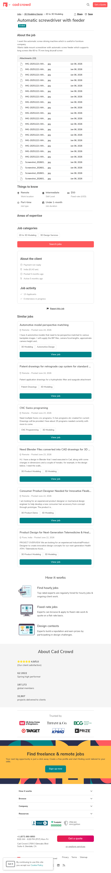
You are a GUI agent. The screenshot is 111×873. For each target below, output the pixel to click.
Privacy (65, 857)
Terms (74, 857)
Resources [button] (55, 814)
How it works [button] (55, 791)
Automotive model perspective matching (44, 325)
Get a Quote (100, 5)
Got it (10, 864)
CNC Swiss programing (34, 408)
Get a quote (75, 838)
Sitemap (83, 857)
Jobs (19, 14)
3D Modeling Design (33, 14)
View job (55, 354)
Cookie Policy (37, 865)
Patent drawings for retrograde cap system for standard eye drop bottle (63, 366)
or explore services (75, 847)
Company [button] (55, 806)
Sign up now (55, 769)
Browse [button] (55, 799)
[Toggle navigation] (7, 4)
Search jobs (55, 244)
